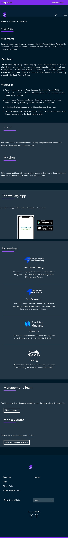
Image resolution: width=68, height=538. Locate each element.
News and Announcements (16, 442)
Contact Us (7, 477)
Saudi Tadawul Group (32, 267)
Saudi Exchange (32, 299)
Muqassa (32, 331)
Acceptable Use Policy (11, 490)
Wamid (33, 360)
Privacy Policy (8, 486)
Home (3, 21)
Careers (37, 477)
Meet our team (12, 410)
